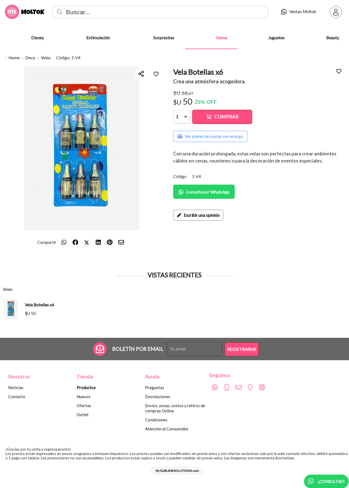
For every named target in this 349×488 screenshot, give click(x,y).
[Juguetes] (254, 38)
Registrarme (241, 349)
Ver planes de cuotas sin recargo (210, 136)
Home (14, 57)
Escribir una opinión (198, 215)
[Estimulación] (72, 38)
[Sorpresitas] (139, 38)
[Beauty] (312, 38)
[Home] (201, 38)
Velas (46, 57)
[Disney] (17, 38)
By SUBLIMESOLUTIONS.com (177, 471)
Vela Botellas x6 (39, 304)
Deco (30, 57)
